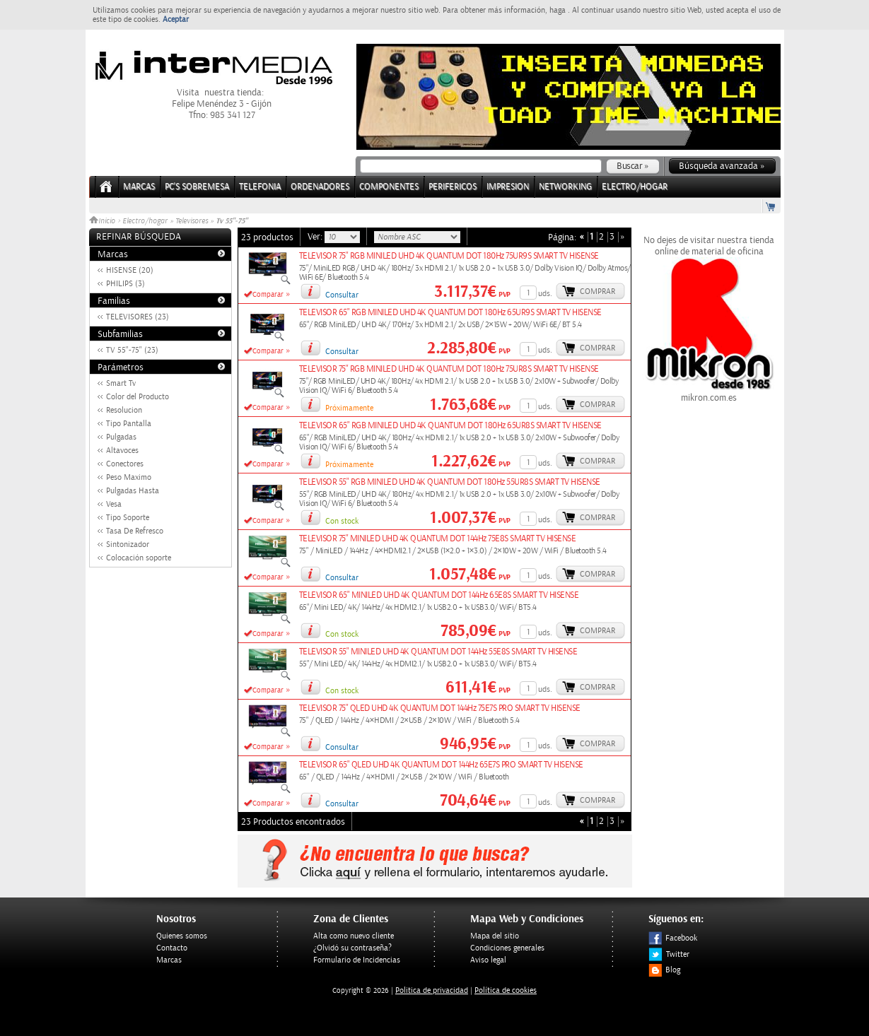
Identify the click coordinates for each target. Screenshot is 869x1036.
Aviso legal (488, 960)
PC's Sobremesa (197, 187)
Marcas (139, 187)
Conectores (125, 464)
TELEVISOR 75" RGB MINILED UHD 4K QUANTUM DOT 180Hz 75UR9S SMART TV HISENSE (449, 256)
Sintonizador (127, 544)
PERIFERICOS (452, 187)
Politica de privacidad (431, 990)
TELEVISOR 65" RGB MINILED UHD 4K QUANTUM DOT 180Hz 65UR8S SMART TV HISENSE (450, 425)
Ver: (316, 236)
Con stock (341, 521)
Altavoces (122, 450)
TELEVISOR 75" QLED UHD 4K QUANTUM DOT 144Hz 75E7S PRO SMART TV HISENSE (440, 708)
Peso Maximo (128, 477)
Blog (664, 970)
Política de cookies (505, 990)
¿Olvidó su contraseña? (352, 948)
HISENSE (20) (129, 270)
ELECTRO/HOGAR (634, 187)
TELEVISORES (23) (137, 317)
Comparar (268, 294)
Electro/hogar (145, 221)
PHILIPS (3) (125, 283)
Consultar (341, 295)
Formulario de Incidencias (356, 960)
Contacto (171, 948)
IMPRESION (507, 187)
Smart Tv (121, 383)
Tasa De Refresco (134, 531)
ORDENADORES (320, 187)
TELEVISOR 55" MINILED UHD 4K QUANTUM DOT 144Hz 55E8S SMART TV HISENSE (438, 652)
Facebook (672, 938)
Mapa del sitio (494, 936)
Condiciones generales (507, 948)
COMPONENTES (389, 187)
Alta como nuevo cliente (353, 936)
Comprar (597, 291)
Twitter (668, 954)
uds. (545, 293)
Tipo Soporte (127, 517)
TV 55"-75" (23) (132, 350)
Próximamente (349, 408)
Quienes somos (181, 936)
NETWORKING (565, 187)
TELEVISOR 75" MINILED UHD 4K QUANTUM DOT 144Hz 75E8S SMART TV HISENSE (437, 539)
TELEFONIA (260, 187)
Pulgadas (121, 437)
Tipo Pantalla (128, 423)
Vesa (114, 504)
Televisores (191, 221)
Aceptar (176, 19)
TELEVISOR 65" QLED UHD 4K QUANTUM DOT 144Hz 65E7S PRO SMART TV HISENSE (441, 765)
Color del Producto (137, 396)
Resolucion (124, 410)
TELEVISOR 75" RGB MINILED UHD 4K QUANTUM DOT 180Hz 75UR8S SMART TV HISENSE (449, 369)
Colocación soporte (138, 558)
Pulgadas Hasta (132, 490)
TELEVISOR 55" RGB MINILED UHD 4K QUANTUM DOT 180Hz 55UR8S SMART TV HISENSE (449, 482)
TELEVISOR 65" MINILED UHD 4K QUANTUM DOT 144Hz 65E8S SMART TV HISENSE (439, 595)
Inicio (103, 221)
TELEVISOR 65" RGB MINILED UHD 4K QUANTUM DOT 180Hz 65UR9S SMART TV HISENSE (450, 312)
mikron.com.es (709, 392)
